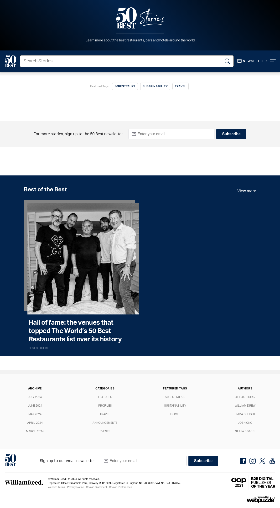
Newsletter (252, 61)
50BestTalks (124, 86)
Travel (180, 86)
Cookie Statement (96, 487)
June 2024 (35, 405)
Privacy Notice (75, 487)
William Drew (245, 405)
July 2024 (35, 397)
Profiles (105, 405)
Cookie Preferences (120, 487)
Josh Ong (245, 422)
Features (105, 397)
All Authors (245, 397)
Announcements (105, 422)
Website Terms (56, 487)
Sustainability (155, 86)
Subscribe (231, 134)
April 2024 (35, 422)
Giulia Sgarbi (245, 431)
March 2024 (35, 431)
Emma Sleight (245, 414)
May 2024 (34, 414)
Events (105, 431)
